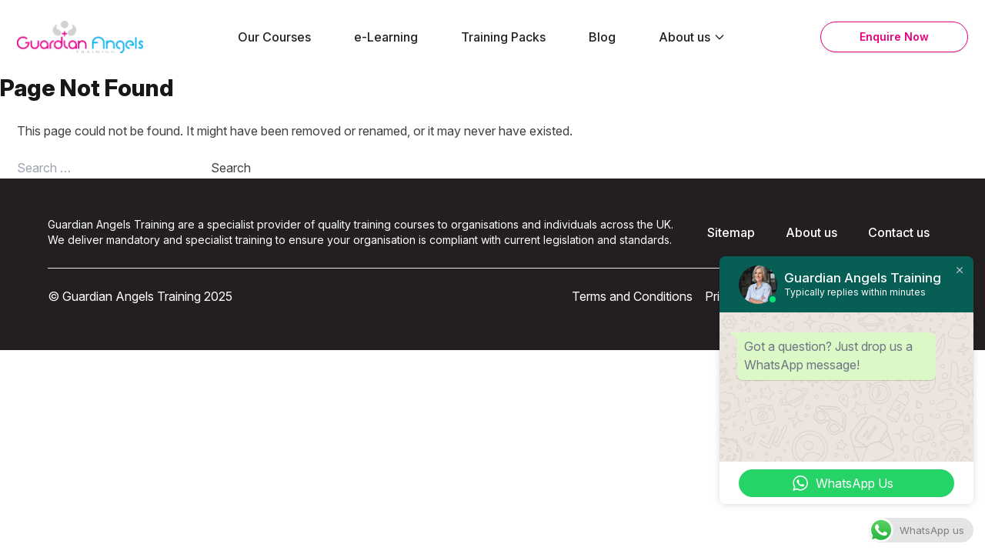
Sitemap (731, 232)
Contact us (899, 232)
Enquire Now (894, 36)
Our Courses (274, 37)
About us (692, 37)
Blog (602, 37)
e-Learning (386, 37)
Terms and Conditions (632, 296)
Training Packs (503, 37)
